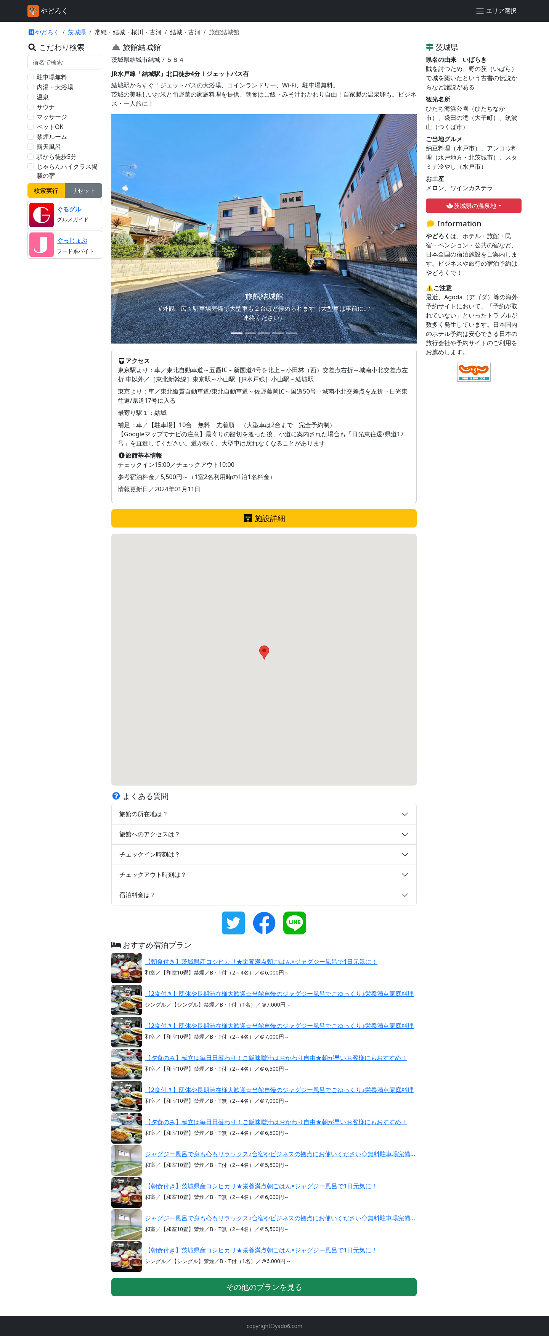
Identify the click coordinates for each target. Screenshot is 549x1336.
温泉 (43, 97)
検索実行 (46, 190)
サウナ (46, 107)
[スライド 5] (291, 333)
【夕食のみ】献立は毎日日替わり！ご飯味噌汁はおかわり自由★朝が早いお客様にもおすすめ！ (276, 1058)
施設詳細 (264, 518)
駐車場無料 (52, 77)
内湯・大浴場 (55, 87)
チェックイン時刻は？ (149, 854)
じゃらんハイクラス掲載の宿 (67, 171)
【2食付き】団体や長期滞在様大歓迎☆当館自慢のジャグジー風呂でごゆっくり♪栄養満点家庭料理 (279, 993)
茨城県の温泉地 (471, 206)
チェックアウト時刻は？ (152, 874)
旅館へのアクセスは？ (149, 834)
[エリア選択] (496, 11)
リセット (83, 190)
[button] (264, 652)
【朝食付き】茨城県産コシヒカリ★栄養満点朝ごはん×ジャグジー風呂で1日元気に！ (261, 961)
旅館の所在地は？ (143, 814)
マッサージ (52, 117)
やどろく (43, 32)
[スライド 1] (236, 333)
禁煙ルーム (52, 136)
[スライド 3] (264, 333)
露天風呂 (49, 146)
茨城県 (77, 32)
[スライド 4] (278, 333)
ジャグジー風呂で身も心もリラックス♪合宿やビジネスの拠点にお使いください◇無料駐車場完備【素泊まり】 (296, 1154)
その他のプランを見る (264, 1287)
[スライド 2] (250, 333)
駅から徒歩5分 (57, 156)
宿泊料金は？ (137, 895)
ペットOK (50, 127)
